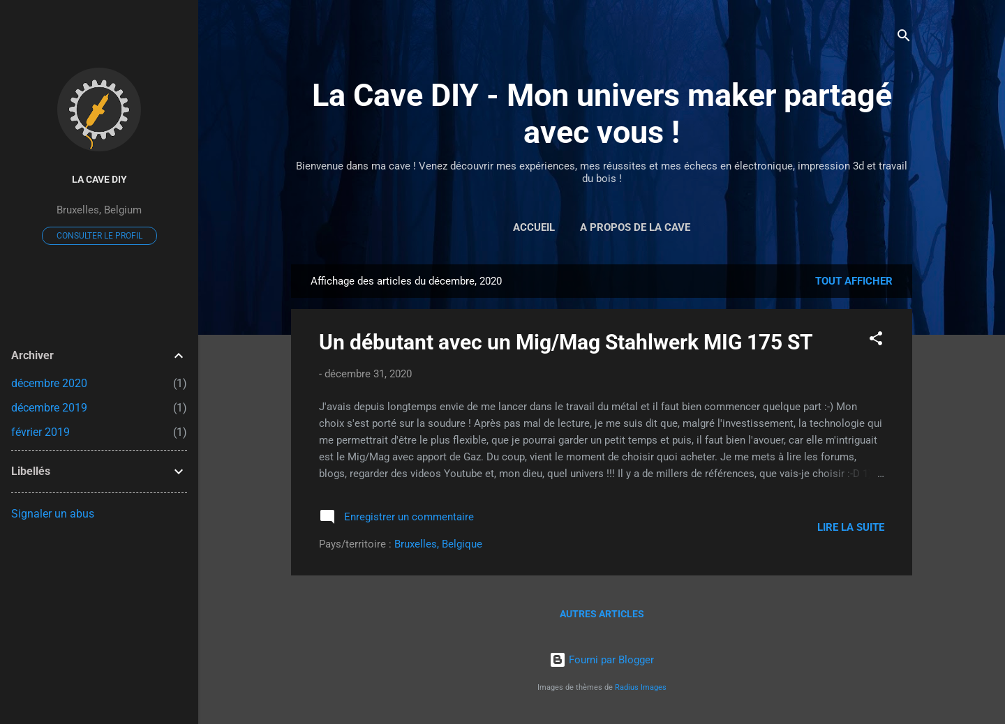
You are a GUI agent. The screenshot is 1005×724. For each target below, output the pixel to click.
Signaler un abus (52, 513)
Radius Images (641, 687)
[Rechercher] (903, 38)
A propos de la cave (635, 227)
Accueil (534, 227)
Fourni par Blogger (601, 660)
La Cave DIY (99, 179)
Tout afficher (854, 281)
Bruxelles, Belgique (438, 544)
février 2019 (40, 432)
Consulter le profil (99, 236)
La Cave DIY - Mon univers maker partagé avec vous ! (602, 114)
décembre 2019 (49, 407)
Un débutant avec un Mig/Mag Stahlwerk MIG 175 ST (566, 342)
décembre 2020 (49, 383)
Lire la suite (850, 527)
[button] (876, 341)
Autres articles (602, 613)
